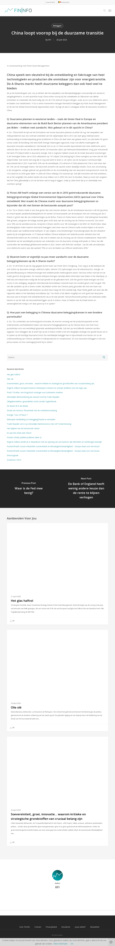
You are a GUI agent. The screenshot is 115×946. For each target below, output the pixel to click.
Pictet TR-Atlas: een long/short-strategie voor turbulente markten (35, 392)
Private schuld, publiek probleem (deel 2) (24, 437)
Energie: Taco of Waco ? (17, 415)
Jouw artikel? (80, 927)
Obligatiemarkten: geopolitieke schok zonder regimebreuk (31, 401)
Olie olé (10, 379)
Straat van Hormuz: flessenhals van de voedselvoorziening (32, 410)
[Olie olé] (57, 680)
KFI (49, 39)
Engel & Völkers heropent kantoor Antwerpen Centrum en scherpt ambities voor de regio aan (47, 388)
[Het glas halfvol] (57, 574)
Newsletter (94, 927)
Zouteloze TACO (14, 460)
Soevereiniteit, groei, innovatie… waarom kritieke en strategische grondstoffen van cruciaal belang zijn (51, 383)
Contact (37, 927)
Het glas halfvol (13, 374)
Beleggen (57, 25)
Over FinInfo (24, 927)
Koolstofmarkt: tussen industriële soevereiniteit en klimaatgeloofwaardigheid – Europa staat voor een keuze (53, 446)
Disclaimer (65, 927)
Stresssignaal (12, 455)
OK (72, 943)
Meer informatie (60, 943)
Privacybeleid (51, 927)
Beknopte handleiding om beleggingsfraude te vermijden (31, 419)
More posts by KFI (57, 896)
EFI (12, 621)
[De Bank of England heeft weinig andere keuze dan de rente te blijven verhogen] (86, 488)
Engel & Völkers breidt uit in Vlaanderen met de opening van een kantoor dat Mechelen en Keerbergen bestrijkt (54, 442)
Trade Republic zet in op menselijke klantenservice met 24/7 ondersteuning (39, 424)
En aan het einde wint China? (19, 433)
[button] (109, 10)
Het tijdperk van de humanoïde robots (23, 428)
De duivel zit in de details (17, 406)
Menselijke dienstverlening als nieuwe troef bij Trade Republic (33, 397)
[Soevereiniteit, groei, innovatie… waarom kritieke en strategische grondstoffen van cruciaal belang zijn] (57, 791)
